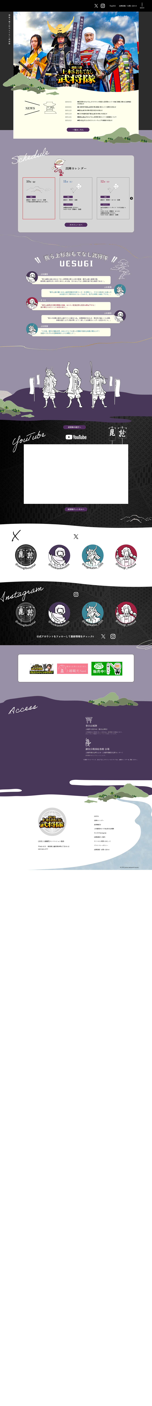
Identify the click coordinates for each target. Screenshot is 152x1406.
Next (131, 198)
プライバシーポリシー (101, 846)
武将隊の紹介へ (74, 427)
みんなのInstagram (100, 834)
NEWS (96, 817)
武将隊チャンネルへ (76, 509)
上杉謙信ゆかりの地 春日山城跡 (104, 829)
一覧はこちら (78, 129)
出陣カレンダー (99, 821)
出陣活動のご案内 (99, 838)
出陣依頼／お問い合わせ (128, 6)
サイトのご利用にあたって (102, 842)
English (112, 6)
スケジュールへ (76, 224)
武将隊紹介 (97, 825)
